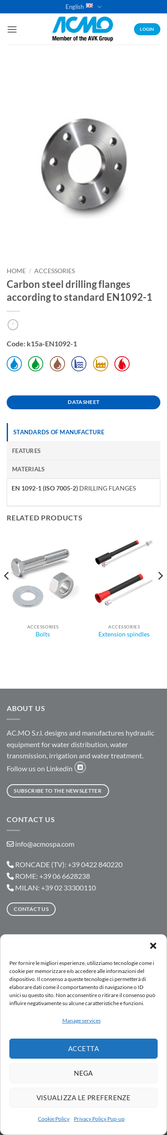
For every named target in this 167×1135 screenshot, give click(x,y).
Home (16, 270)
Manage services (81, 1020)
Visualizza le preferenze (84, 1097)
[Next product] (13, 324)
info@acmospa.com (44, 844)
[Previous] (7, 594)
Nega (83, 1073)
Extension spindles (124, 634)
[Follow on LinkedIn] (80, 767)
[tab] (83, 432)
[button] (153, 945)
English (83, 7)
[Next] (160, 594)
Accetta (83, 1048)
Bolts (43, 634)
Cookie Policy (53, 1118)
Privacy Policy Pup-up (99, 1118)
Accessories (54, 270)
